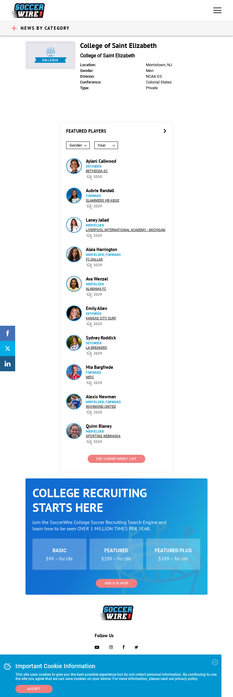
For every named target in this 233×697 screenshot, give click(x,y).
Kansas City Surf (101, 318)
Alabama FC (96, 289)
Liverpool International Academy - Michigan (125, 230)
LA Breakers (96, 348)
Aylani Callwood (101, 161)
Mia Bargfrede (99, 367)
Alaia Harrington (101, 249)
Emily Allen (96, 308)
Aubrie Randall (100, 190)
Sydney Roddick (101, 338)
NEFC (90, 377)
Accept (34, 689)
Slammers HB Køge (102, 200)
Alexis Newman (101, 396)
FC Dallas (94, 259)
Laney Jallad (97, 220)
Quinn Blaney (99, 426)
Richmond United (101, 407)
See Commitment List (116, 459)
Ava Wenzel (97, 279)
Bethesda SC (97, 171)
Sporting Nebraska (103, 436)
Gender (75, 145)
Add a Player (117, 583)
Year (102, 145)
